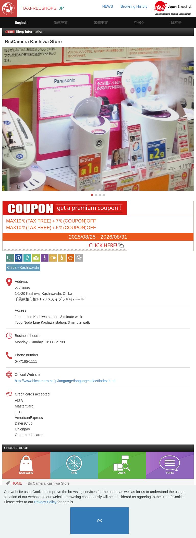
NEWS (107, 6)
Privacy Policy (45, 502)
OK (99, 521)
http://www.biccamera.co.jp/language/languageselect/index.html (65, 381)
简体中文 (60, 22)
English (21, 22)
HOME (16, 483)
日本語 (176, 22)
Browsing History (134, 6)
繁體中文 (101, 22)
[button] (92, 195)
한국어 (139, 22)
